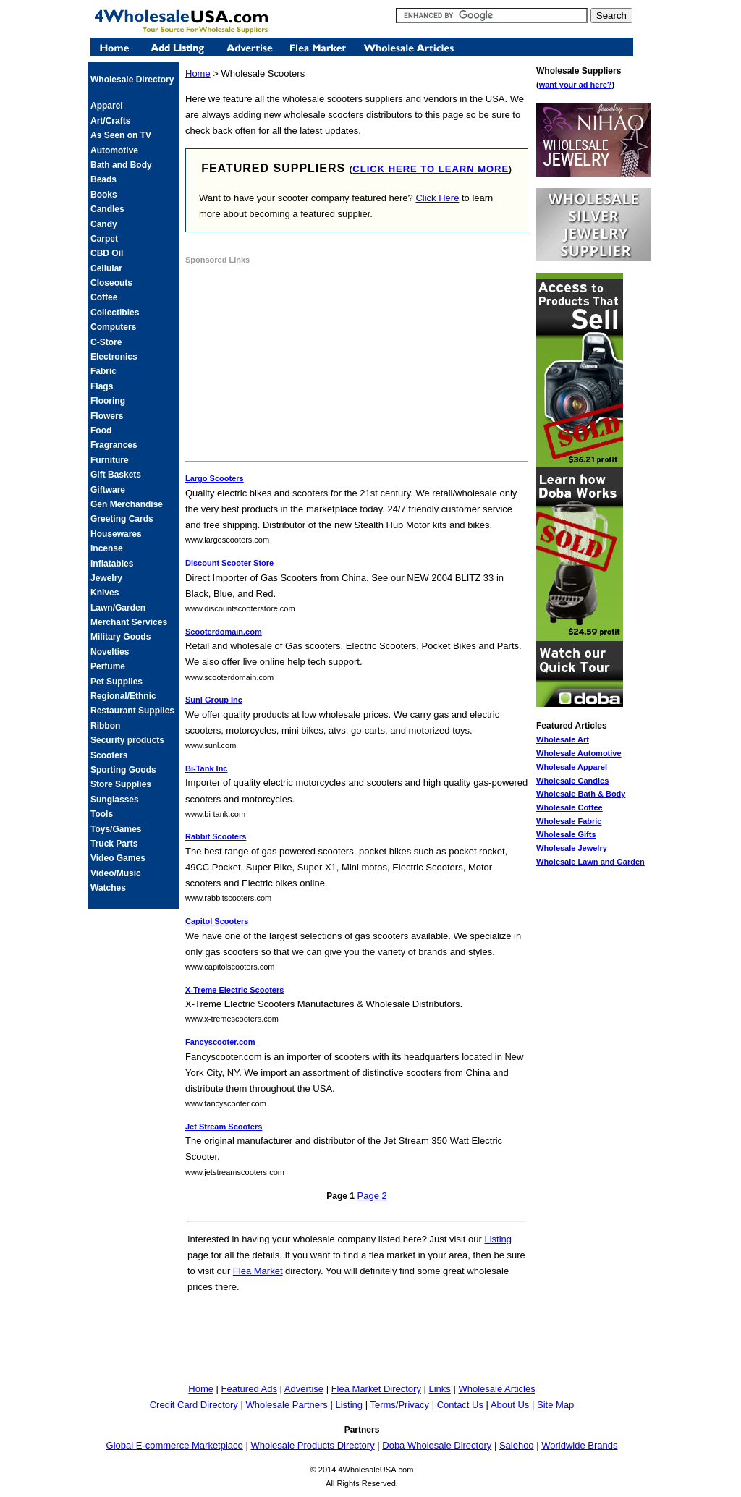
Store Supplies (120, 784)
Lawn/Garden (117, 608)
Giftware (107, 490)
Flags (101, 386)
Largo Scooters (214, 478)
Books (103, 195)
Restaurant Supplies (132, 710)
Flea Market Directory (376, 1388)
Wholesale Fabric (568, 821)
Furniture (109, 460)
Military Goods (120, 637)
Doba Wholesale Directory (436, 1445)
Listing (498, 1239)
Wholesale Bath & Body (580, 793)
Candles (107, 209)
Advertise (303, 1388)
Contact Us (460, 1404)
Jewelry (106, 578)
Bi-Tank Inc (206, 768)
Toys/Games (115, 829)
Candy (103, 224)
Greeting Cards (121, 519)
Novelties (109, 652)
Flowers (106, 416)
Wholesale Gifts (566, 834)
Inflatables (111, 564)
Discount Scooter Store (229, 563)
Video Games (117, 858)
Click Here (437, 197)
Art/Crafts (110, 121)
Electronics (113, 357)
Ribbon (105, 726)
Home (198, 73)
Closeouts (111, 283)
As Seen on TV (120, 135)
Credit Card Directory (194, 1404)
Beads (103, 179)
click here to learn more (430, 169)
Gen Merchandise (126, 504)
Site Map (555, 1404)
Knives (104, 593)
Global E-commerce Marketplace (174, 1445)
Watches (108, 888)
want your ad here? (575, 84)
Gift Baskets (115, 475)
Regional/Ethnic (123, 696)
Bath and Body (121, 165)
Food (100, 430)
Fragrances (113, 445)
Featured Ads (249, 1388)
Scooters (108, 755)
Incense (106, 548)
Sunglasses (114, 799)
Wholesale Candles (572, 780)
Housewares (116, 534)
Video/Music (115, 873)
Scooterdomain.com (223, 631)
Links (440, 1388)
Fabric (103, 371)
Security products (127, 740)
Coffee (103, 297)
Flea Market (258, 1270)
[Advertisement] (293, 364)
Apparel (106, 106)
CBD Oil (106, 253)
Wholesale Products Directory (312, 1445)
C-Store (106, 342)
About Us (510, 1404)
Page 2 (372, 1195)
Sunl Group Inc (213, 699)
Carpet (104, 239)
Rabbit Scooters (215, 836)
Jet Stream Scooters (223, 1126)
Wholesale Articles (496, 1388)
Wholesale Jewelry (571, 848)
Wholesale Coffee (569, 807)
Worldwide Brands (579, 1445)
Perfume (107, 666)
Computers (113, 327)
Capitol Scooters (216, 921)
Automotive (114, 150)
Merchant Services (128, 622)
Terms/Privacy (399, 1404)
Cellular (106, 268)
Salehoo (516, 1445)
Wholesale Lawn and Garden (590, 861)
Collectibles (114, 313)
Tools (101, 814)
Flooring (107, 401)
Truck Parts (113, 844)
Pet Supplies (116, 682)
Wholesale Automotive (579, 753)
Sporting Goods (123, 770)
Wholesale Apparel (571, 767)
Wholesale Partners (286, 1404)
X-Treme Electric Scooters (234, 989)
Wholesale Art (562, 739)
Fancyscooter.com (220, 1042)
